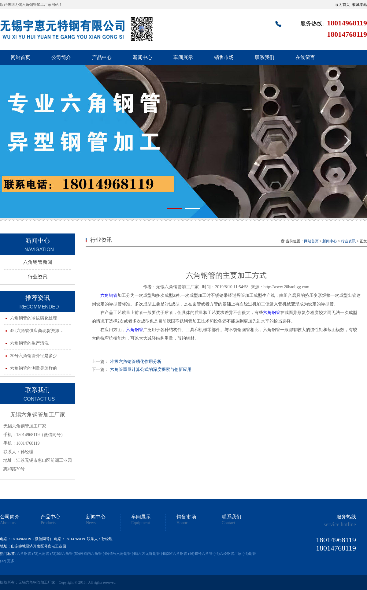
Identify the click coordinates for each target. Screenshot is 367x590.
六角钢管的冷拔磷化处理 (33, 318)
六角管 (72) (47, 553)
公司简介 (61, 57)
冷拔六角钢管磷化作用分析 (135, 361)
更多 (10, 561)
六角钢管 (108, 295)
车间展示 (183, 57)
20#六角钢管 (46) (180, 553)
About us (8, 523)
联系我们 (264, 57)
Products (48, 523)
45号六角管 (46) (207, 553)
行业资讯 (37, 276)
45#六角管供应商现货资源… (37, 330)
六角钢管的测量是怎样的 (33, 368)
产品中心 (102, 57)
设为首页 (342, 4)
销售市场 (224, 57)
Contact (228, 523)
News (91, 523)
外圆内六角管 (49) (94, 553)
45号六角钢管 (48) (123, 553)
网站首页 (20, 57)
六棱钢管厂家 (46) (234, 553)
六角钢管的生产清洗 (29, 343)
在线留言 (305, 57)
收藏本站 (359, 4)
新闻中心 (142, 57)
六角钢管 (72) (27, 553)
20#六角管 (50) (68, 553)
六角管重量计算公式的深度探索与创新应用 (150, 369)
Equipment (140, 523)
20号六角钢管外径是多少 (33, 355)
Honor (181, 523)
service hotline (340, 524)
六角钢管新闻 (37, 262)
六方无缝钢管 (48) (152, 553)
